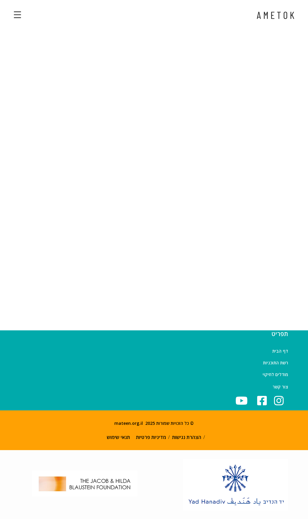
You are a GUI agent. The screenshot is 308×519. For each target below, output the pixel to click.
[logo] (275, 14)
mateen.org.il (128, 423)
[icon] (264, 400)
